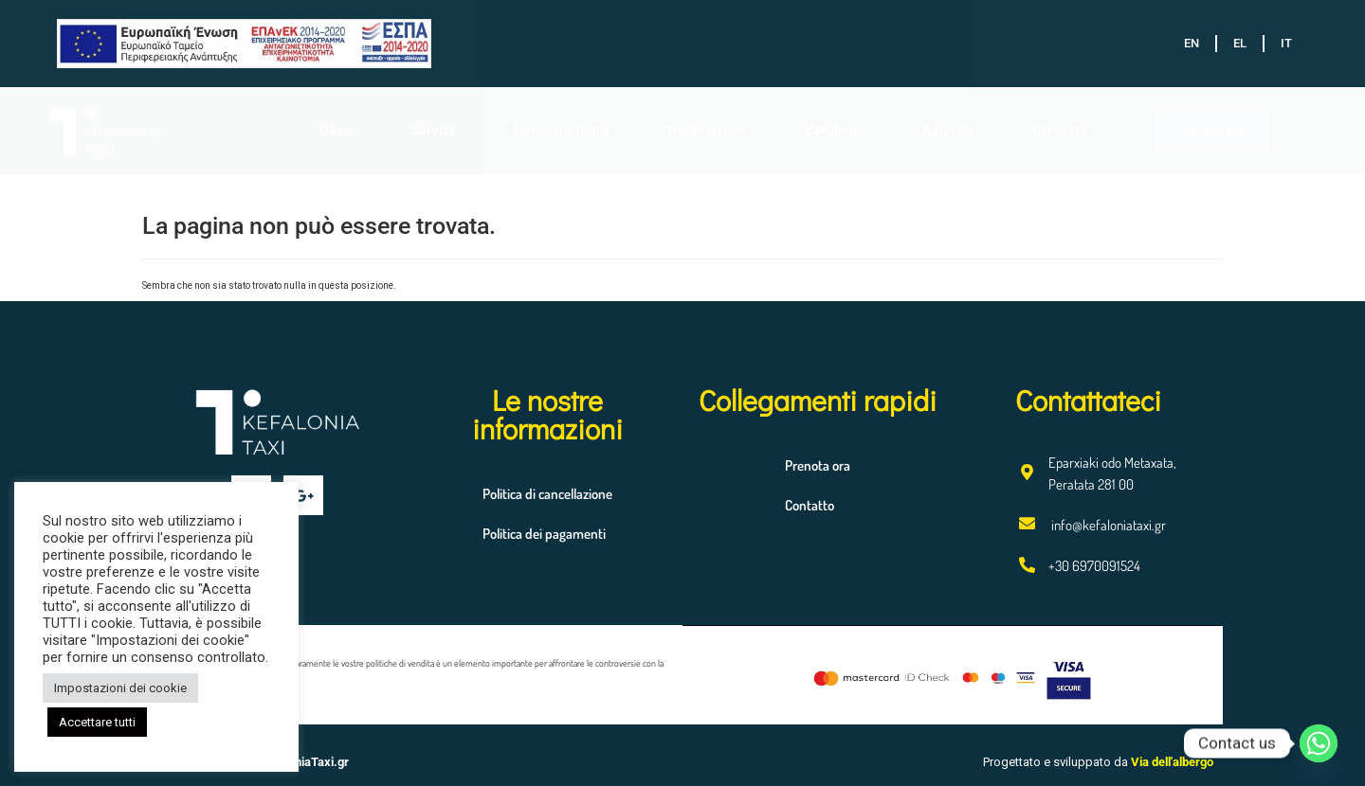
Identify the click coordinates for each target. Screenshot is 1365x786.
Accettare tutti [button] (97, 722)
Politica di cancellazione (547, 494)
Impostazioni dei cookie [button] (120, 688)
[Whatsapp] (1319, 743)
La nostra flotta (561, 130)
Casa (335, 130)
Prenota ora (817, 465)
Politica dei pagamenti (544, 534)
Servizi (432, 130)
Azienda (948, 130)
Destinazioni (706, 130)
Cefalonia (834, 130)
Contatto (1059, 130)
